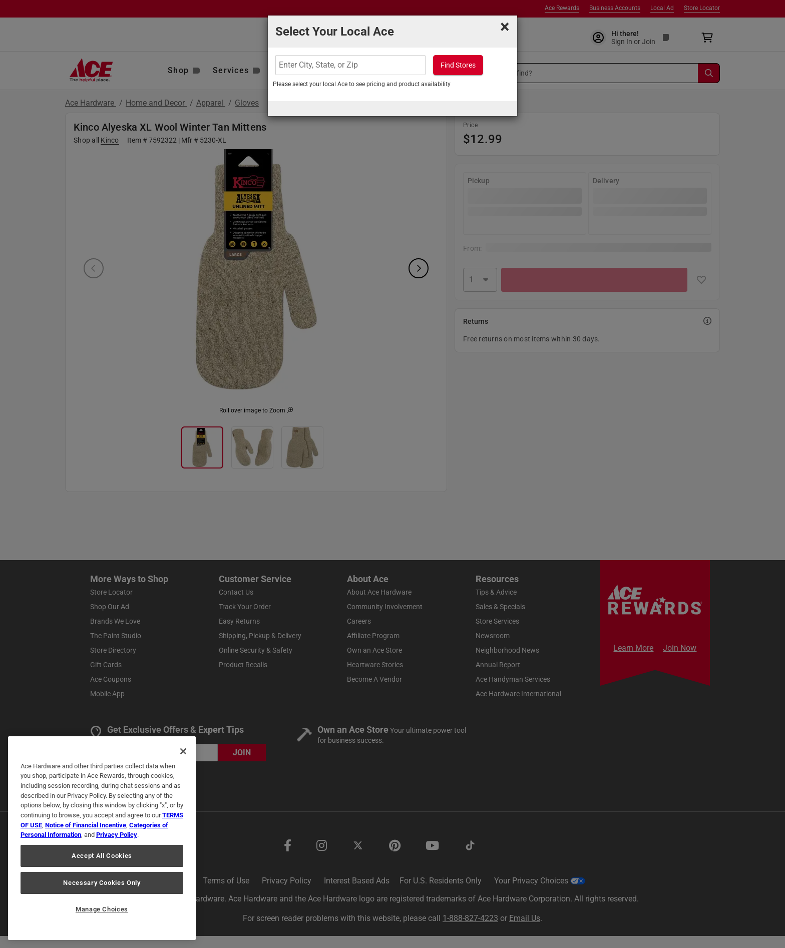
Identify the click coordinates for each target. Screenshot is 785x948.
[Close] (183, 751)
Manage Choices (102, 909)
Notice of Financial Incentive (85, 825)
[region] (102, 838)
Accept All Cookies (102, 855)
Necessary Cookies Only (101, 882)
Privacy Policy (116, 834)
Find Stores (458, 65)
